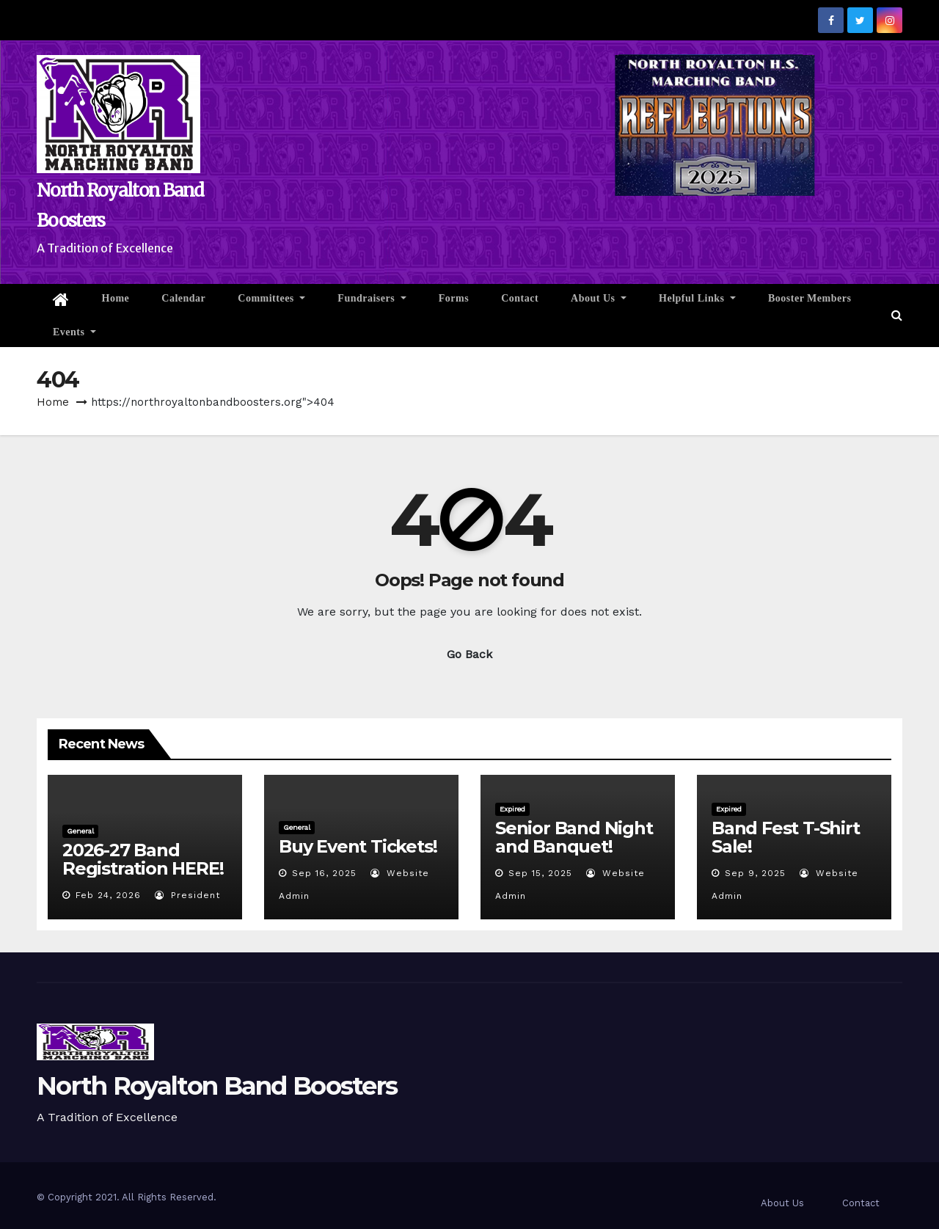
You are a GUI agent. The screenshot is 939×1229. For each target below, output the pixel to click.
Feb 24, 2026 (108, 895)
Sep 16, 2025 (324, 873)
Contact (519, 298)
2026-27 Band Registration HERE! (142, 859)
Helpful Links (697, 298)
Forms (454, 298)
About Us (598, 298)
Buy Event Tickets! (357, 846)
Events (74, 332)
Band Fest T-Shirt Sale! (786, 837)
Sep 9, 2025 (755, 873)
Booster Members (809, 298)
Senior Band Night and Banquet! (574, 837)
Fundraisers (371, 298)
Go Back (469, 654)
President (187, 895)
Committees (271, 298)
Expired (512, 809)
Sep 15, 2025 (540, 873)
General (80, 831)
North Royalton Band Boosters (217, 1086)
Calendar (183, 298)
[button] (896, 315)
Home (116, 298)
